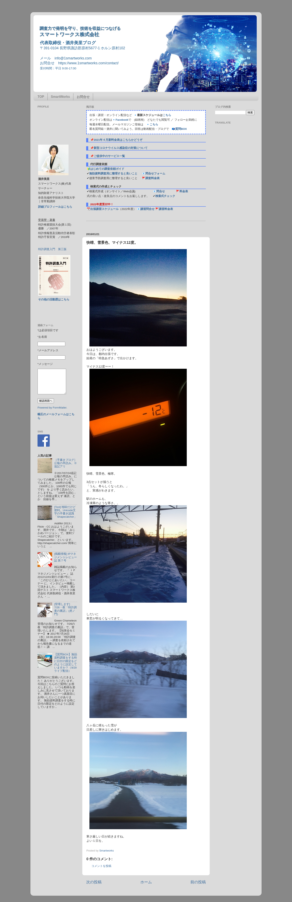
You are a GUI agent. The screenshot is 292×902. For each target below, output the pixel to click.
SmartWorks (60, 96)
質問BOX (181, 128)
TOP (41, 96)
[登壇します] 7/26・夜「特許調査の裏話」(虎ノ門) (65, 609)
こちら (167, 115)
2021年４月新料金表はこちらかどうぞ (118, 139)
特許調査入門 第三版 (52, 249)
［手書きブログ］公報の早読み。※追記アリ (65, 463)
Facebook (122, 119)
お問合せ (83, 97)
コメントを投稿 (101, 866)
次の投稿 (94, 882)
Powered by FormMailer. (52, 407)
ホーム (146, 882)
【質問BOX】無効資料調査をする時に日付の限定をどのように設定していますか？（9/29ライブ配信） (65, 662)
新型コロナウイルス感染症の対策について (121, 147)
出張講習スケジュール (104, 209)
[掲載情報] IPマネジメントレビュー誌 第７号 (65, 557)
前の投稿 (198, 882)
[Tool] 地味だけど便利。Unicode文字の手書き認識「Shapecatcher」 (65, 511)
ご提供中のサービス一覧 (109, 156)
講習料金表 (166, 209)
